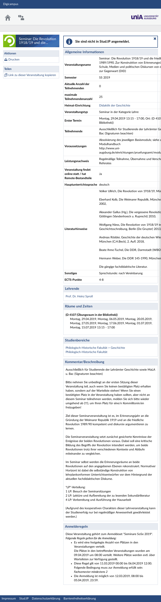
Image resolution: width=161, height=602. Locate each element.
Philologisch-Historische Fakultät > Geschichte (95, 347)
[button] (155, 38)
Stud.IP (24, 598)
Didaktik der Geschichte (114, 105)
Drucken (13, 59)
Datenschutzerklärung (46, 598)
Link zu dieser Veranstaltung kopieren (32, 75)
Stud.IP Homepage (144, 15)
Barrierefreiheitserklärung (80, 598)
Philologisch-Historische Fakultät (86, 352)
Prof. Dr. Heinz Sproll (79, 296)
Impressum (9, 598)
